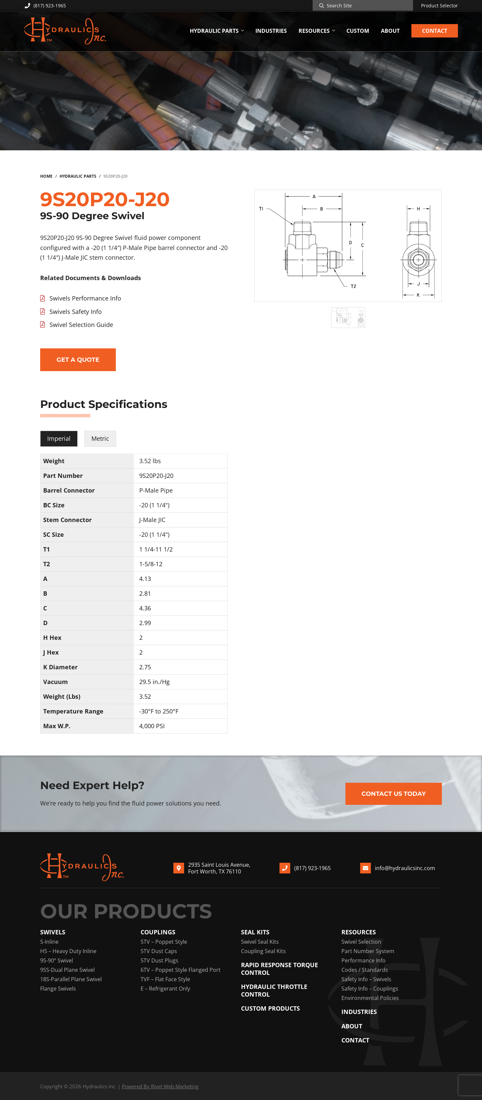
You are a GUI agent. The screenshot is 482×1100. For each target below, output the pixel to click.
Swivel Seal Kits (260, 941)
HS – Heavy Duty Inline (68, 951)
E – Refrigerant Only (165, 988)
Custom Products (270, 1008)
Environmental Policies (370, 998)
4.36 (145, 608)
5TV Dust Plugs (159, 960)
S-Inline (49, 941)
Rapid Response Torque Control (279, 968)
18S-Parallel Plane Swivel (71, 979)
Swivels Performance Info (85, 298)
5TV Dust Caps (159, 951)
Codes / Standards (364, 969)
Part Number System (367, 951)
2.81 (145, 593)
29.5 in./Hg (154, 682)
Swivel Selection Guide (81, 325)
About (351, 1026)
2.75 (145, 667)
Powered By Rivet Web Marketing (160, 1086)
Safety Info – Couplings (369, 988)
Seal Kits (255, 932)
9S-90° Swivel (56, 960)
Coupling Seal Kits (263, 951)
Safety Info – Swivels (366, 979)
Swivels (52, 932)
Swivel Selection (361, 941)
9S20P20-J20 (156, 476)
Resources (358, 932)
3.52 (145, 696)
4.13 (145, 579)
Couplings (158, 932)
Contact (355, 1040)
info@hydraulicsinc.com (405, 867)
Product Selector (439, 6)
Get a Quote (78, 359)
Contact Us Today (394, 793)
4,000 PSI (152, 726)
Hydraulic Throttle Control (274, 990)
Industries (359, 1012)
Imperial (59, 438)
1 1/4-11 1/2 (156, 549)
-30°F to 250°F (158, 711)
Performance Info (363, 960)
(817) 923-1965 (45, 5)
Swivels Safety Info (76, 312)
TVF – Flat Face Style (165, 979)
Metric (100, 438)
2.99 (145, 623)
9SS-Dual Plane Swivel (67, 969)
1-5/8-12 (150, 564)
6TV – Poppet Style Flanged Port (181, 969)
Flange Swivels (58, 988)
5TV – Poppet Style (164, 941)
